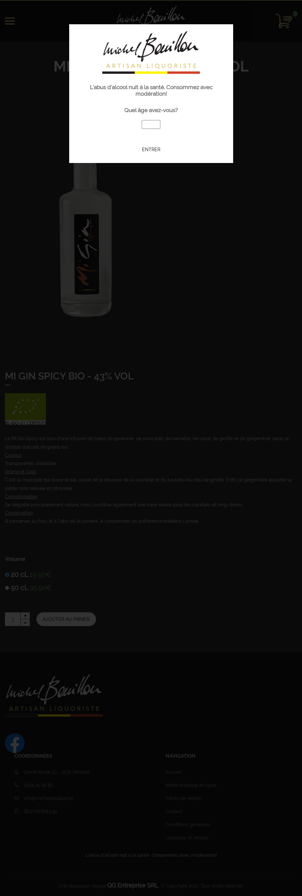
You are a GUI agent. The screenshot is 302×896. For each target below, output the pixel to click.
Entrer (151, 149)
